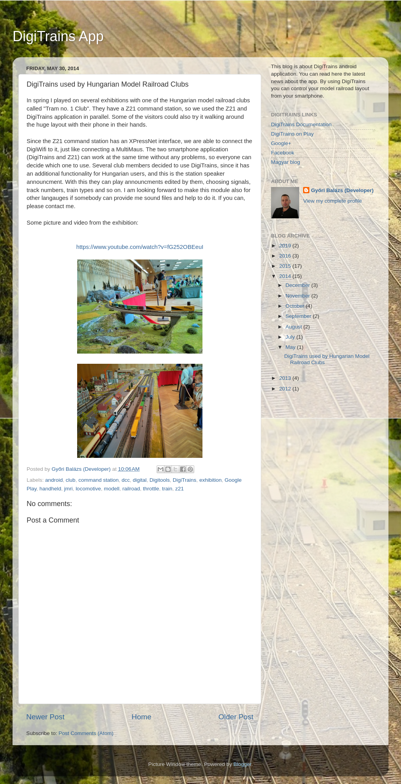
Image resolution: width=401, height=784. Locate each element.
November (298, 296)
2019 (286, 246)
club (71, 480)
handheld (50, 489)
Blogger (242, 764)
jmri (68, 489)
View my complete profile (332, 201)
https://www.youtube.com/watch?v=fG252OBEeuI (140, 247)
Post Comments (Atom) (86, 733)
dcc (125, 480)
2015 (286, 266)
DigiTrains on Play (292, 134)
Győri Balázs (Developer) (342, 190)
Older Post (236, 717)
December (298, 285)
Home (141, 717)
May (291, 347)
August (294, 327)
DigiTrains (184, 480)
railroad (131, 489)
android (54, 480)
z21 (179, 489)
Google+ (281, 143)
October (295, 306)
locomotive (88, 489)
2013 (286, 378)
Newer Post (45, 717)
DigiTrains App (58, 36)
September (299, 316)
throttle (151, 489)
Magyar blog (285, 162)
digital (139, 480)
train (167, 489)
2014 (286, 276)
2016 (286, 256)
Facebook (282, 153)
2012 (286, 389)
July (290, 337)
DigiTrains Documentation (301, 124)
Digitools (160, 480)
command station (98, 480)
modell (111, 489)
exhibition (210, 480)
